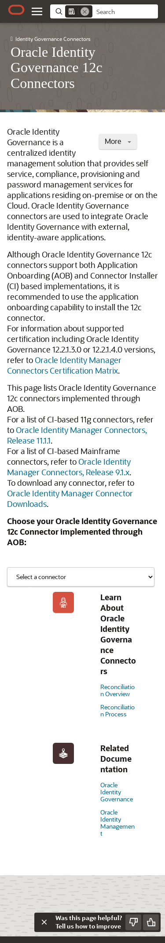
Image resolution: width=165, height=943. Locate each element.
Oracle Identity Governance (116, 792)
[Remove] (85, 11)
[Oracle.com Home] (16, 9)
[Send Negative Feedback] (133, 922)
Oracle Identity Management (117, 822)
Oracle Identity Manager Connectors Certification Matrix (64, 365)
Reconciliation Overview (117, 690)
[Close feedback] (44, 922)
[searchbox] (125, 11)
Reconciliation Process (117, 710)
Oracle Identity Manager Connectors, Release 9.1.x (69, 466)
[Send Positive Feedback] (151, 922)
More (118, 141)
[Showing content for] (80, 577)
